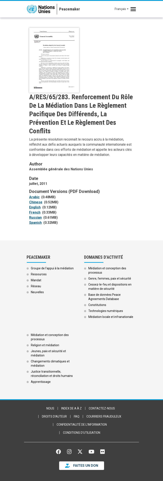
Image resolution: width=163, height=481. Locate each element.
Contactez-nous (102, 408)
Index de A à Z (71, 408)
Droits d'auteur (54, 416)
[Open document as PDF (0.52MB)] (36, 202)
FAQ (76, 416)
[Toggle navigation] (133, 9)
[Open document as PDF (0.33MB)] (35, 212)
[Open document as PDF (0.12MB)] (35, 207)
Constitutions (97, 305)
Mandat (36, 280)
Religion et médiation (45, 345)
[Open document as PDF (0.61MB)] (36, 217)
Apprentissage (41, 381)
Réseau (36, 286)
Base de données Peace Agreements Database (104, 297)
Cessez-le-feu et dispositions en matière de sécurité (110, 286)
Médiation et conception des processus (107, 270)
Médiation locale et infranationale (110, 317)
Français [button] (120, 9)
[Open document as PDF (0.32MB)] (36, 222)
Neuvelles (37, 292)
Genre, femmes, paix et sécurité (109, 278)
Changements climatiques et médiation (50, 363)
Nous (50, 408)
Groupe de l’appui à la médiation (52, 268)
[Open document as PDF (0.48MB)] (35, 197)
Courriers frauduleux (103, 416)
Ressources (39, 274)
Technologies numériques (105, 311)
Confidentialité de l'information (82, 424)
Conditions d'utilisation (81, 432)
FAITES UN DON (85, 466)
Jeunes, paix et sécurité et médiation (48, 353)
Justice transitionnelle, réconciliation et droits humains (52, 374)
